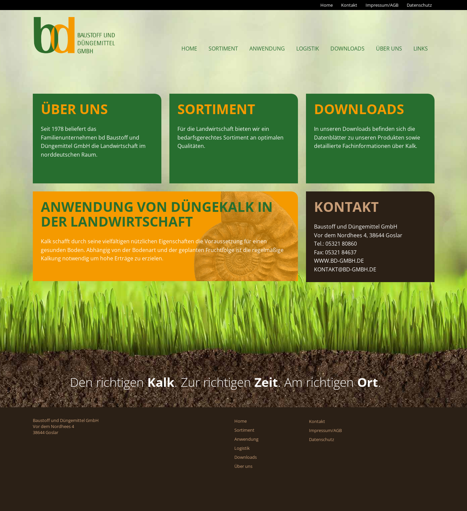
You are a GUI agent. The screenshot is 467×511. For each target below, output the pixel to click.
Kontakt (349, 5)
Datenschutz (419, 5)
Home (326, 5)
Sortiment (223, 48)
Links (420, 48)
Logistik (307, 48)
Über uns (389, 48)
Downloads (347, 48)
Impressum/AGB (382, 5)
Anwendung (267, 48)
